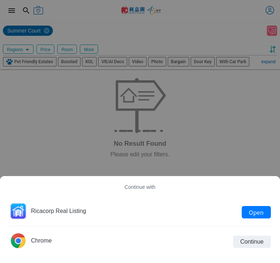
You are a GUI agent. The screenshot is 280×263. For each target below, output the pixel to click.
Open (256, 212)
